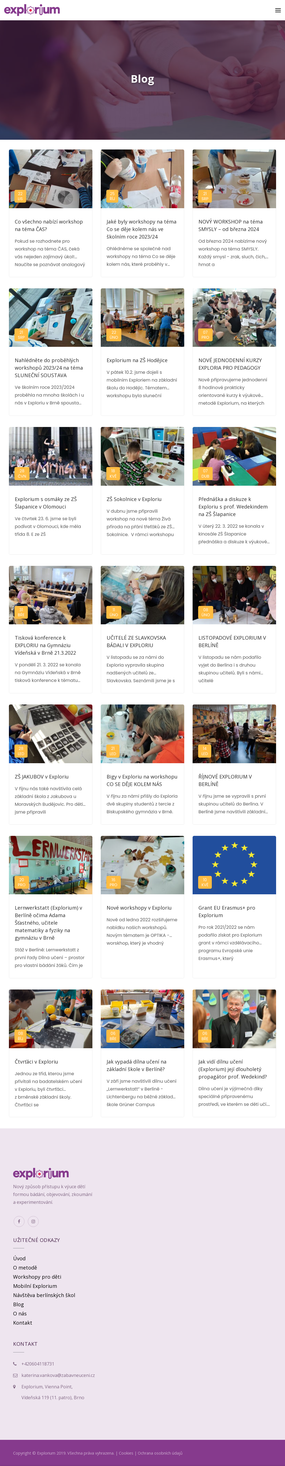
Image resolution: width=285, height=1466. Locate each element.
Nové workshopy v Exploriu (139, 907)
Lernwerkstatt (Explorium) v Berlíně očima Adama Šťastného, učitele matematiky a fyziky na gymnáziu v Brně (48, 922)
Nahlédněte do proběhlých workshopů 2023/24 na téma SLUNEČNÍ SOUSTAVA (49, 368)
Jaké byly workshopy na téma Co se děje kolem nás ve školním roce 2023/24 (141, 229)
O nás (20, 1313)
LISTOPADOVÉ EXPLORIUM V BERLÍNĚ (232, 641)
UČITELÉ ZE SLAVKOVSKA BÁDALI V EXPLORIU (136, 641)
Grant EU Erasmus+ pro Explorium (226, 911)
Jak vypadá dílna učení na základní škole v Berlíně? (136, 1065)
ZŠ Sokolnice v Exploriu (134, 499)
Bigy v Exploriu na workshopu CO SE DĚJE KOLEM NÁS (142, 780)
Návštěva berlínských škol (44, 1295)
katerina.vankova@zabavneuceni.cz (58, 1375)
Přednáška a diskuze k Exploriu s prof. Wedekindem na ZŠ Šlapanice (233, 506)
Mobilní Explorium (35, 1286)
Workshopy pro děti (37, 1276)
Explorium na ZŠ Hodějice (137, 360)
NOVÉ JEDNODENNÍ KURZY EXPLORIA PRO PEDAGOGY (230, 364)
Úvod (19, 1258)
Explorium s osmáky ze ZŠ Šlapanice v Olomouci (46, 503)
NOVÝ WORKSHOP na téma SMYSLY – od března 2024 (230, 225)
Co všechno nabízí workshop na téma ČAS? (49, 225)
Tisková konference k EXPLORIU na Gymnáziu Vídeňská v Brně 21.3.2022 (45, 645)
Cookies (126, 1453)
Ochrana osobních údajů (160, 1453)
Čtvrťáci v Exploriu (36, 1061)
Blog (18, 1304)
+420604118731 (37, 1364)
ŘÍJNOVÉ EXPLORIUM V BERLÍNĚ (225, 780)
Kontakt (22, 1322)
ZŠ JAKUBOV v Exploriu (42, 776)
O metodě (25, 1267)
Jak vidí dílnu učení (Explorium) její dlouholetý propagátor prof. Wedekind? (232, 1069)
